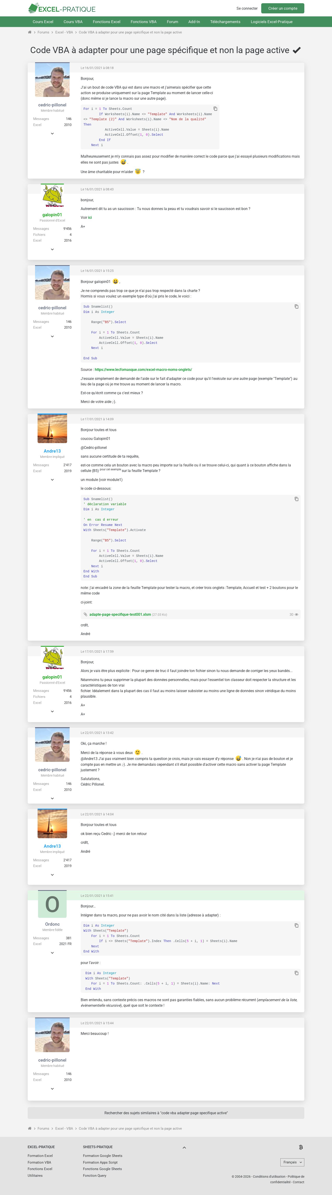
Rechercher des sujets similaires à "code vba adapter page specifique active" (166, 1113)
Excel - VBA (64, 32)
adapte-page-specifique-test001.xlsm (120, 614)
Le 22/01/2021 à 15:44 (97, 1023)
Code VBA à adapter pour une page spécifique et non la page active (130, 32)
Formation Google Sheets (102, 1156)
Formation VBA (39, 1162)
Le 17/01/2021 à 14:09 (97, 419)
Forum (172, 21)
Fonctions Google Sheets (102, 1169)
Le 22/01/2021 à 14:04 (97, 814)
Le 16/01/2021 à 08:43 (97, 189)
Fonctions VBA (144, 21)
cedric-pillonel (52, 105)
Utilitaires (35, 1176)
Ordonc (52, 924)
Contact (298, 1182)
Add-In (194, 21)
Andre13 (52, 451)
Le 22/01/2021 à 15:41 (97, 896)
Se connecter (247, 8)
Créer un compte (282, 8)
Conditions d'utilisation (269, 1176)
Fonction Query (94, 1176)
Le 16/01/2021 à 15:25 (97, 271)
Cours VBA (73, 21)
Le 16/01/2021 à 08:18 (97, 68)
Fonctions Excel (106, 21)
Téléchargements (225, 21)
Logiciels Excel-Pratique (272, 21)
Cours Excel (43, 21)
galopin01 (52, 214)
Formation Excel (40, 1156)
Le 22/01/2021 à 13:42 (97, 733)
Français (290, 1162)
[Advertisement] (262, 108)
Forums (43, 32)
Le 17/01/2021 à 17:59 (97, 651)
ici (90, 217)
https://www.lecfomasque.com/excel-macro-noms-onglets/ (143, 369)
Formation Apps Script (100, 1162)
